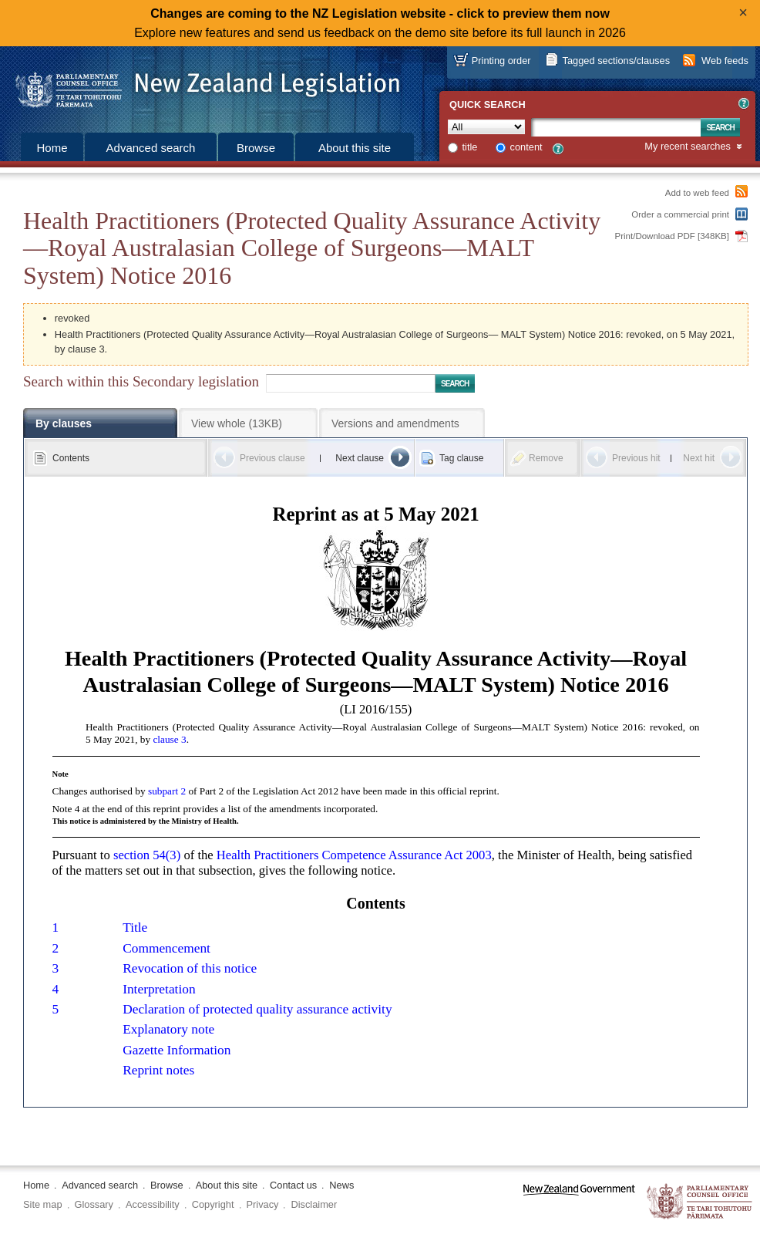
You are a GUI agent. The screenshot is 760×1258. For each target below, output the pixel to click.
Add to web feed (697, 192)
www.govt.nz (579, 1202)
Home (51, 147)
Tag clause (461, 458)
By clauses (63, 423)
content (526, 147)
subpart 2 (167, 791)
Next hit (699, 458)
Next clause (359, 458)
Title (135, 927)
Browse (256, 147)
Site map (42, 1204)
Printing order (501, 60)
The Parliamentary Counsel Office (700, 1202)
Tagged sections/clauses (616, 60)
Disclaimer (314, 1204)
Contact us (293, 1185)
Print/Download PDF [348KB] (672, 236)
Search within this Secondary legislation (141, 381)
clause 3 (169, 739)
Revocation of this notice (190, 968)
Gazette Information (176, 1050)
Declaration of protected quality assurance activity (257, 1009)
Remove (546, 458)
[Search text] (616, 127)
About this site (354, 147)
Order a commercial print (680, 214)
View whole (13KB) (236, 423)
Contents (70, 458)
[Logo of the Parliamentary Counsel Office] (200, 84)
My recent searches (687, 147)
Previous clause (272, 458)
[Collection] (486, 127)
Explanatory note (168, 1029)
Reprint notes (158, 1070)
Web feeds (724, 60)
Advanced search (151, 147)
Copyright (213, 1204)
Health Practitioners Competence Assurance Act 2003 (354, 855)
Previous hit (636, 458)
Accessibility (153, 1204)
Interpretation (159, 989)
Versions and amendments (395, 423)
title (470, 147)
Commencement (166, 948)
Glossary (94, 1204)
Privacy (263, 1204)
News (341, 1185)
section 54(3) (146, 855)
